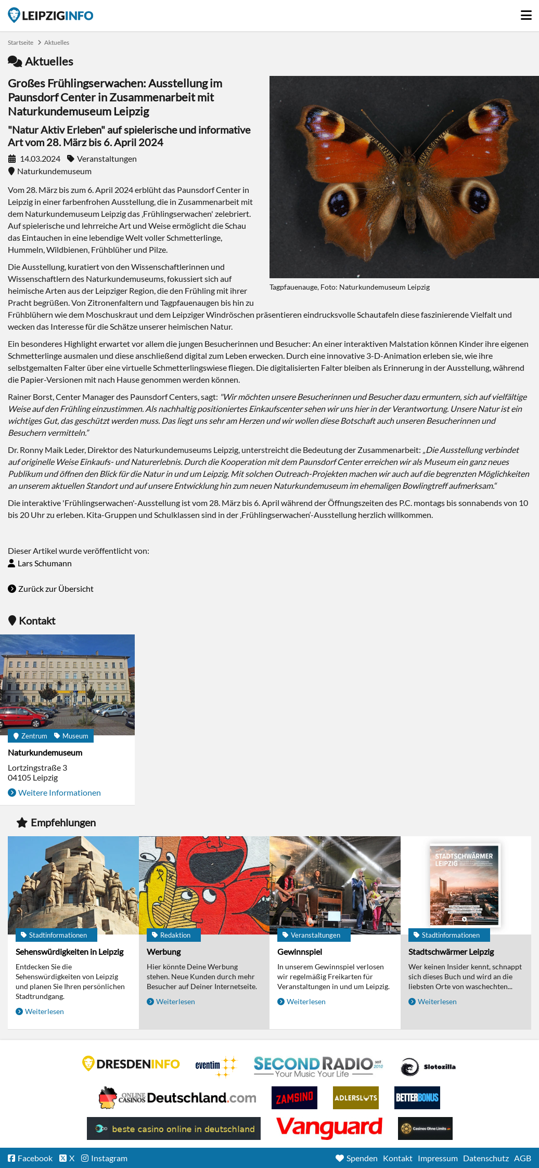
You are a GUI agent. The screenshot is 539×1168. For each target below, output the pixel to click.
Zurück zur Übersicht (56, 588)
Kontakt (398, 1158)
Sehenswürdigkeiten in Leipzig (69, 951)
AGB (522, 1158)
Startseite (50, 15)
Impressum (438, 1158)
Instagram (109, 1158)
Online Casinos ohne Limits (425, 1128)
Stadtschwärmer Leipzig (451, 951)
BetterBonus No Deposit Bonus (417, 1097)
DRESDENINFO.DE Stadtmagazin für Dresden (131, 1063)
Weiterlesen (44, 1011)
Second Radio (319, 1067)
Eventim (217, 1067)
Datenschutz (486, 1158)
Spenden (362, 1158)
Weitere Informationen (59, 792)
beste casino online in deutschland (174, 1128)
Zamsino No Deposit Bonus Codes (294, 1097)
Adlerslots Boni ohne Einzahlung (356, 1097)
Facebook (35, 1158)
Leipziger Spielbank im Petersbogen (177, 1097)
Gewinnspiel (299, 951)
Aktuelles (56, 42)
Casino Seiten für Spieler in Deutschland (428, 1067)
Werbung (164, 951)
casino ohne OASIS (329, 1128)
